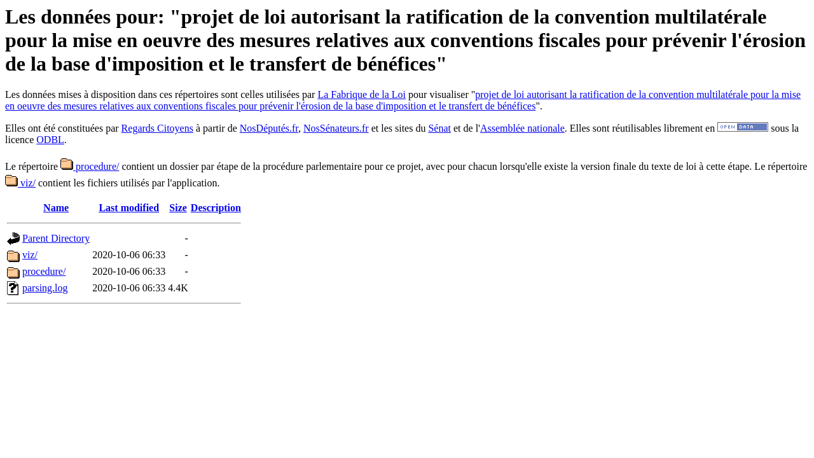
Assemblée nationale (522, 128)
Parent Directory (56, 238)
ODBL (50, 139)
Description (216, 207)
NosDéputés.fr (269, 128)
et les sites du (399, 128)
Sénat (439, 128)
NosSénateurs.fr (336, 128)
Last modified (129, 207)
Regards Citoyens (157, 128)
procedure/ (89, 166)
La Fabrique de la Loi (361, 94)
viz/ (20, 182)
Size (178, 207)
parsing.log (45, 287)
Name (56, 207)
